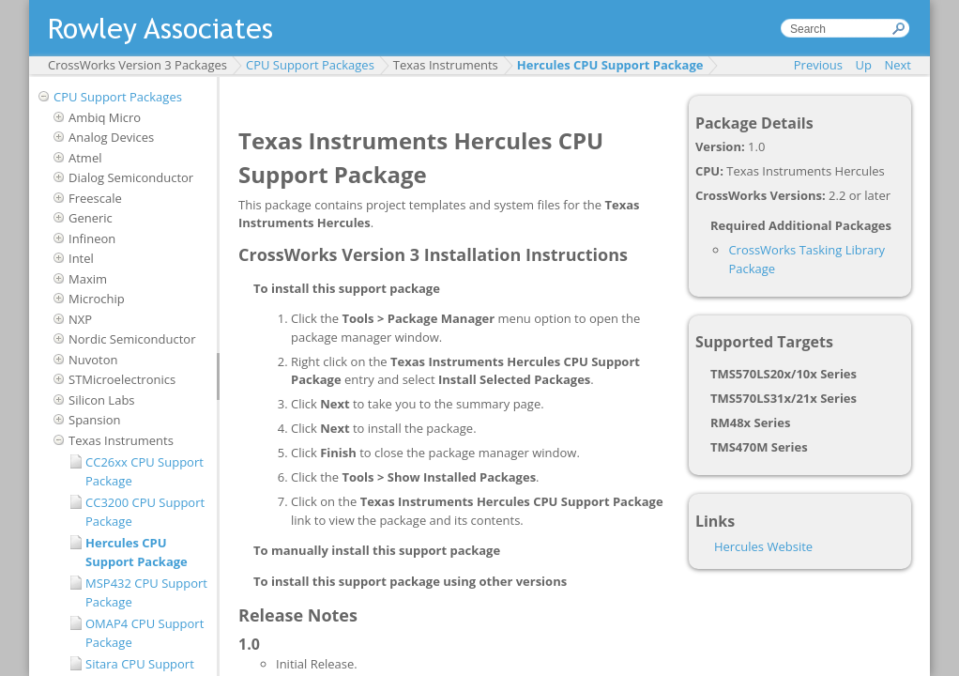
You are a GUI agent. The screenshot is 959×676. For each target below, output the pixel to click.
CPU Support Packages (310, 64)
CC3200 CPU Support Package (145, 512)
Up (864, 64)
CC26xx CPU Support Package (144, 471)
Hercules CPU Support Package (610, 64)
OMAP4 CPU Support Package (144, 633)
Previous (818, 64)
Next (897, 64)
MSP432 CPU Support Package (146, 592)
